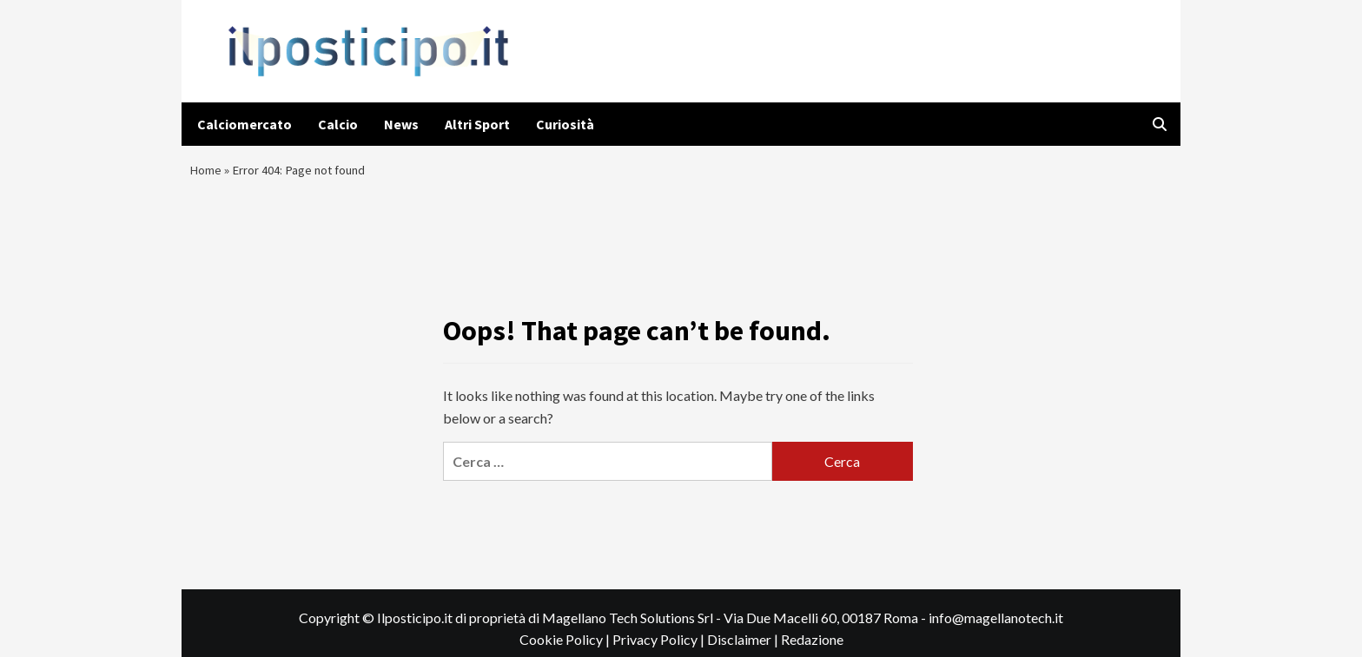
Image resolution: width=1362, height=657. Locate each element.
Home (206, 173)
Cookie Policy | (565, 648)
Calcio (338, 124)
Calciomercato (244, 124)
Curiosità (565, 124)
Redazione (812, 648)
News (401, 124)
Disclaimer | (744, 648)
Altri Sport (477, 124)
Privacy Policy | (659, 648)
